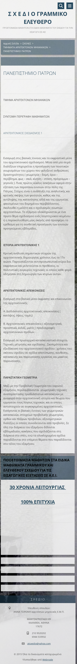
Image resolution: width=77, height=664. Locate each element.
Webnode (47, 659)
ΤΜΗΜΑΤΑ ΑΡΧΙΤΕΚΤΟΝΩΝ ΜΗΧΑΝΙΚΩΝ (25, 47)
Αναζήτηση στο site (61, 5)
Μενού (69, 5)
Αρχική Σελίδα (11, 43)
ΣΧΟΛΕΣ (27, 43)
